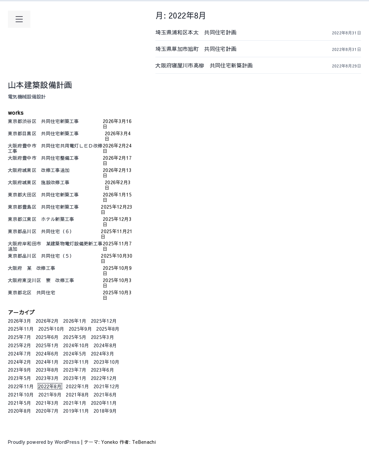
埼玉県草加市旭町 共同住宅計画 (214, 48)
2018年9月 (105, 410)
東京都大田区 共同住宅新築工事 (55, 195)
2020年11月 (104, 402)
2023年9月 (19, 369)
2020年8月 (19, 410)
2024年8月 (105, 345)
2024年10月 (76, 345)
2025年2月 (19, 345)
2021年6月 (105, 394)
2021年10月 (21, 394)
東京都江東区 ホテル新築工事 (55, 219)
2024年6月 (47, 353)
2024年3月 (102, 353)
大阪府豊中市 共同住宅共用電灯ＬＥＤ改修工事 (55, 148)
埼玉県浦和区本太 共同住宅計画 (214, 32)
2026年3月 (19, 320)
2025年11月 (21, 328)
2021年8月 (77, 394)
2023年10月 (107, 361)
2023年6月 (102, 369)
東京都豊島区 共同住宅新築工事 (54, 207)
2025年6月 (47, 337)
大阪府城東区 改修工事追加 (55, 170)
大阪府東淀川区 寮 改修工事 (55, 280)
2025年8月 (107, 328)
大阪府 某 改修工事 (55, 268)
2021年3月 (47, 402)
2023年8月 (47, 369)
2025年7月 (19, 337)
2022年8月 (50, 386)
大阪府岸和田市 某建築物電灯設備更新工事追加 (55, 246)
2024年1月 (47, 361)
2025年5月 (74, 337)
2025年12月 (104, 320)
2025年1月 (47, 345)
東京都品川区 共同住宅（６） (54, 231)
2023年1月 (74, 378)
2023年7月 (74, 369)
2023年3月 (47, 378)
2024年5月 (74, 353)
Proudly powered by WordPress (44, 441)
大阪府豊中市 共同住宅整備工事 (55, 158)
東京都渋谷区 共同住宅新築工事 (55, 121)
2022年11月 (21, 386)
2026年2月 (47, 320)
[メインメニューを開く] (19, 19)
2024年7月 (19, 353)
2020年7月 (47, 410)
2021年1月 (74, 402)
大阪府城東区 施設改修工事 (56, 183)
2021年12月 (107, 386)
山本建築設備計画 (40, 84)
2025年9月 (80, 328)
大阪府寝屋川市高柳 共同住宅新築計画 (214, 65)
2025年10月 (51, 328)
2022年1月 (77, 386)
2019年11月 (76, 410)
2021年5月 (19, 402)
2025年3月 (102, 337)
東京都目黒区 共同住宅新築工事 (56, 134)
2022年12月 (104, 378)
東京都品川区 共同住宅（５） (54, 256)
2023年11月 (76, 361)
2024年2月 (19, 361)
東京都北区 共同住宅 (55, 293)
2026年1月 (74, 320)
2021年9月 (50, 394)
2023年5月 (19, 378)
